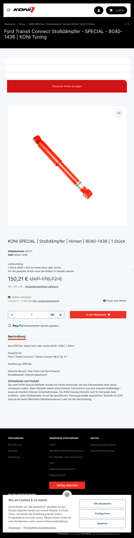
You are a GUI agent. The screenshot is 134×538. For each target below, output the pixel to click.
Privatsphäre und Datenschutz (66, 456)
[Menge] (31, 314)
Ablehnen (102, 523)
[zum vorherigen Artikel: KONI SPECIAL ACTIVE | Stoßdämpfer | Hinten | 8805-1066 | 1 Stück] (126, 24)
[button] (98, 10)
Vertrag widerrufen (67, 485)
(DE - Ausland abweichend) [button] (46, 301)
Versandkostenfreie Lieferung (41, 286)
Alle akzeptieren (102, 503)
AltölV (52, 444)
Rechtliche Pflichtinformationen (66, 450)
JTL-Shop (74, 533)
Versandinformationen (102, 450)
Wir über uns (15, 444)
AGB (51, 462)
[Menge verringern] (12, 314)
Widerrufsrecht (57, 475)
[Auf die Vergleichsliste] (119, 113)
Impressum (14, 456)
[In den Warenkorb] (10, 104)
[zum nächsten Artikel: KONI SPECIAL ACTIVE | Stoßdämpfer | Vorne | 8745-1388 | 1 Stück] (129, 24)
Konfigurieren (102, 513)
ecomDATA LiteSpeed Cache (106, 533)
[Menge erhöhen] (60, 314)
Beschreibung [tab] (16, 336)
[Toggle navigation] (8, 8)
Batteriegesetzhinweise (62, 468)
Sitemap (12, 450)
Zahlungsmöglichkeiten (103, 444)
